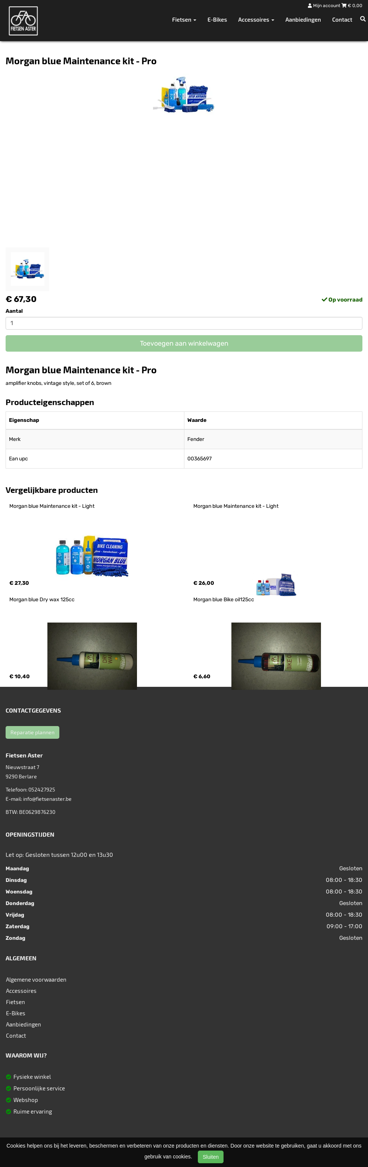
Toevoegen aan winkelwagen (184, 343)
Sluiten (211, 1157)
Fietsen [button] (184, 19)
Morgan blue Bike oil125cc (223, 599)
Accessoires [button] (256, 19)
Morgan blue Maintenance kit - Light (51, 506)
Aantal (14, 311)
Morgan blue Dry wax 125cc (42, 599)
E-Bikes (217, 19)
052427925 (41, 789)
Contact (342, 19)
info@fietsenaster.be (47, 799)
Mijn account (325, 5)
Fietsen (15, 1001)
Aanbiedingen (303, 19)
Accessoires (21, 990)
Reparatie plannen (32, 732)
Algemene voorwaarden (36, 979)
